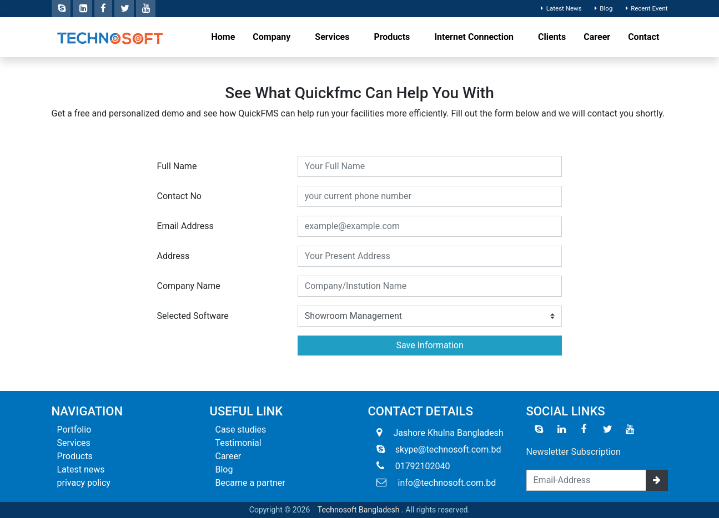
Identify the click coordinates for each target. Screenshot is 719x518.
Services (333, 37)
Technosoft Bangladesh (359, 509)
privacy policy (83, 483)
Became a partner (250, 483)
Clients (552, 37)
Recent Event (644, 8)
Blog (602, 8)
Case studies (241, 429)
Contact (643, 37)
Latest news (81, 469)
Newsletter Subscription (573, 451)
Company (273, 37)
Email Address (185, 226)
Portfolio (74, 429)
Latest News (560, 8)
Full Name (177, 166)
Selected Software (193, 316)
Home (223, 37)
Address (173, 256)
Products (393, 37)
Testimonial (238, 443)
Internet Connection (475, 37)
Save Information (430, 345)
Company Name (188, 286)
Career (597, 37)
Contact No (179, 196)
